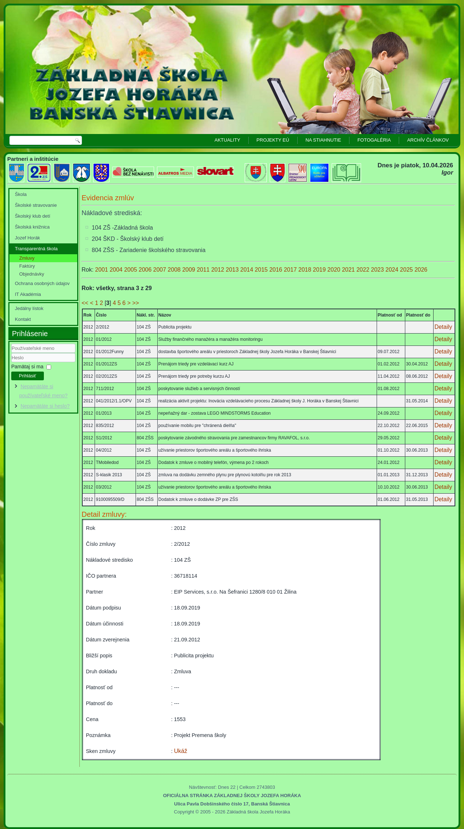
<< (85, 303)
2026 (420, 270)
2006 (145, 270)
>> (135, 303)
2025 (407, 270)
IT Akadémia (28, 294)
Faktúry (27, 266)
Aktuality (227, 140)
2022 (363, 270)
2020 (334, 270)
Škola (21, 194)
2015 (262, 270)
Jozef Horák (27, 237)
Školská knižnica (32, 227)
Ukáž (180, 751)
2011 (204, 270)
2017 (291, 270)
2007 (160, 270)
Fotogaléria (374, 140)
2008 (175, 270)
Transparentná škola (36, 248)
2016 (276, 270)
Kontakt (23, 319)
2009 (189, 270)
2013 (233, 270)
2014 (247, 270)
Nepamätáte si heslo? (45, 406)
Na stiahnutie (323, 140)
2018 (305, 270)
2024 (392, 270)
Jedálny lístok (29, 308)
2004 (116, 270)
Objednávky (31, 274)
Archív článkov (428, 140)
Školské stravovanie (36, 205)
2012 (218, 270)
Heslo (11, 362)
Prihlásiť (27, 375)
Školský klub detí (32, 216)
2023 (378, 270)
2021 (349, 270)
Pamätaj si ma (27, 366)
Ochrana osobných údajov (42, 283)
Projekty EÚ (273, 140)
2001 (102, 270)
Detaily (443, 327)
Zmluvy (26, 258)
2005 (131, 270)
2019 (320, 270)
